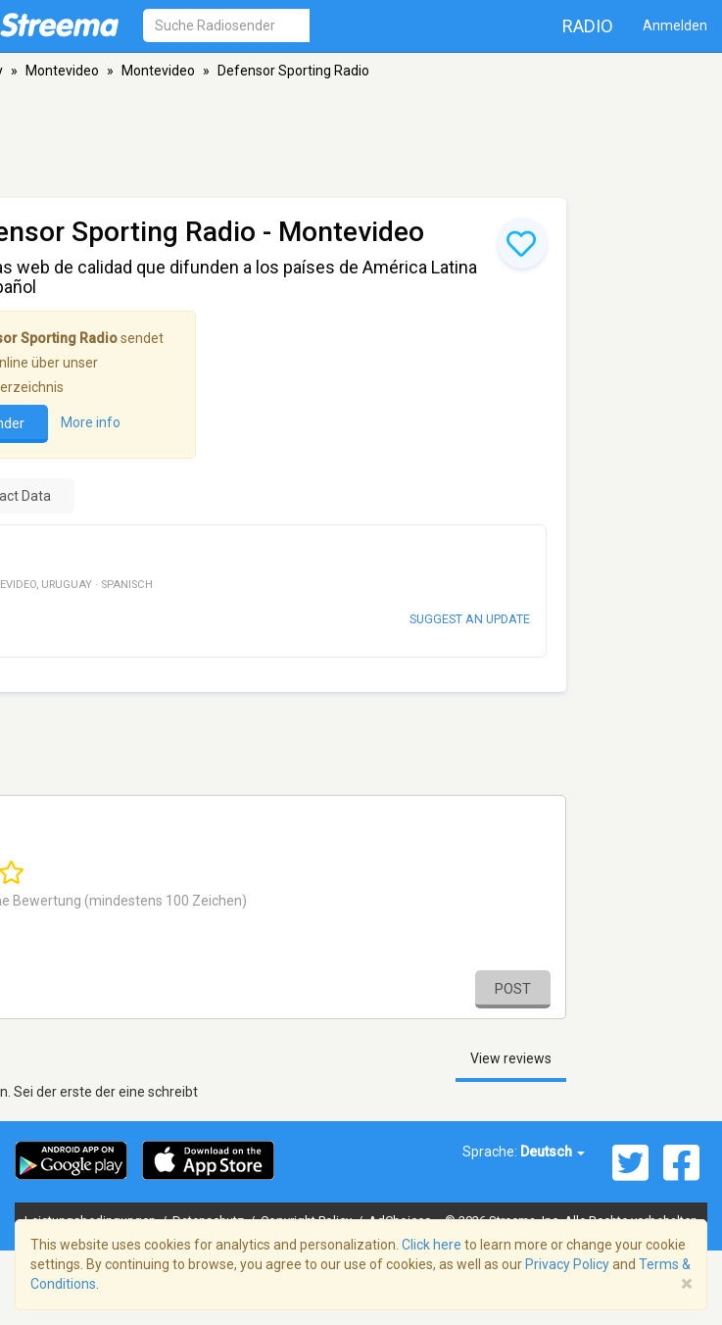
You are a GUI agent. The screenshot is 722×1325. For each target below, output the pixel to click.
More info (90, 423)
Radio (587, 26)
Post (513, 989)
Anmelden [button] (675, 25)
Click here (431, 1244)
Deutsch (552, 1151)
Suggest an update (469, 619)
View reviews (511, 1058)
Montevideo (62, 70)
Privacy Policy (567, 1264)
